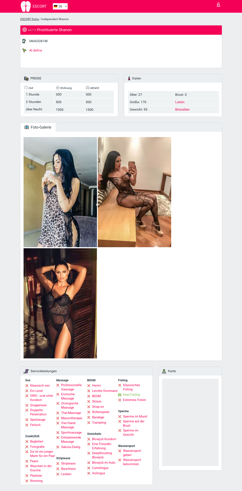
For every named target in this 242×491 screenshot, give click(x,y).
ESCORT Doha (29, 19)
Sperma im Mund (135, 416)
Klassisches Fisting (131, 387)
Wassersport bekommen (132, 462)
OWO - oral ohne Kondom (41, 398)
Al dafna (32, 50)
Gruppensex (38, 405)
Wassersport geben (132, 453)
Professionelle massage (71, 387)
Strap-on (98, 407)
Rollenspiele (100, 412)
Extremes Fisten (134, 400)
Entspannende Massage (71, 440)
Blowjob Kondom (104, 439)
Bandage (98, 417)
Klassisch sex (40, 385)
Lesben (66, 474)
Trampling (99, 422)
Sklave (96, 401)
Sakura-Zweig (70, 447)
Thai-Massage (71, 413)
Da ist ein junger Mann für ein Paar (42, 454)
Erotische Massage (68, 396)
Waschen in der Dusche (41, 468)
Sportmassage (71, 432)
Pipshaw (36, 475)
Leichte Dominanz (105, 391)
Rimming (36, 481)
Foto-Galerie (38, 127)
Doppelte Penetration (38, 412)
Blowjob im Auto (104, 463)
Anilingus (98, 473)
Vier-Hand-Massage (68, 425)
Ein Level (36, 391)
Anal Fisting (131, 395)
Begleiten (36, 441)
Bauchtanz (68, 469)
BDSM (96, 396)
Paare (34, 461)
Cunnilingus (100, 468)
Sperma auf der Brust (133, 423)
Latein (180, 102)
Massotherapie (71, 418)
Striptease (68, 463)
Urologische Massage (69, 405)
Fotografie (37, 447)
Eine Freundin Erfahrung (101, 446)
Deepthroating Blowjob (102, 455)
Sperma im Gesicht (130, 433)
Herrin (96, 385)
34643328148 (38, 41)
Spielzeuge (37, 420)
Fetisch (35, 425)
